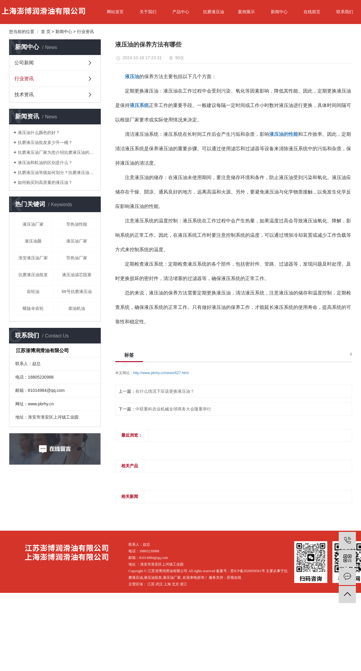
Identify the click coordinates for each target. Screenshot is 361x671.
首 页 (46, 31)
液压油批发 (153, 577)
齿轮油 (33, 291)
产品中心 (180, 11)
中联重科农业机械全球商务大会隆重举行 (173, 409)
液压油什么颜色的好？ (39, 132)
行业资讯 (85, 31)
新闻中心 (279, 11)
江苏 (151, 584)
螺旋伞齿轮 (33, 308)
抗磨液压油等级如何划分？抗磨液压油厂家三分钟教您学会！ (57, 172)
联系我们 (344, 11)
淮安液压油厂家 (33, 257)
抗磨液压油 (213, 11)
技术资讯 (24, 94)
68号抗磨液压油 (77, 291)
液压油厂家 (33, 224)
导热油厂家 (76, 257)
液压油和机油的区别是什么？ (45, 162)
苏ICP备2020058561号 (247, 571)
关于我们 (148, 11)
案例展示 (246, 11)
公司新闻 (24, 62)
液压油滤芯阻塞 (76, 274)
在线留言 (312, 11)
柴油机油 (76, 308)
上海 (167, 584)
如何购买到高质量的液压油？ (45, 182)
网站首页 (115, 11)
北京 (175, 584)
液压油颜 (33, 241)
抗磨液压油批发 (33, 274)
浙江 (183, 584)
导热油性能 (76, 224)
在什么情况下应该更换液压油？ (164, 391)
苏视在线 (234, 577)
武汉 (159, 584)
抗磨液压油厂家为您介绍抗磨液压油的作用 (57, 152)
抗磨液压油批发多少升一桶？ (45, 142)
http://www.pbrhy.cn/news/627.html (161, 373)
